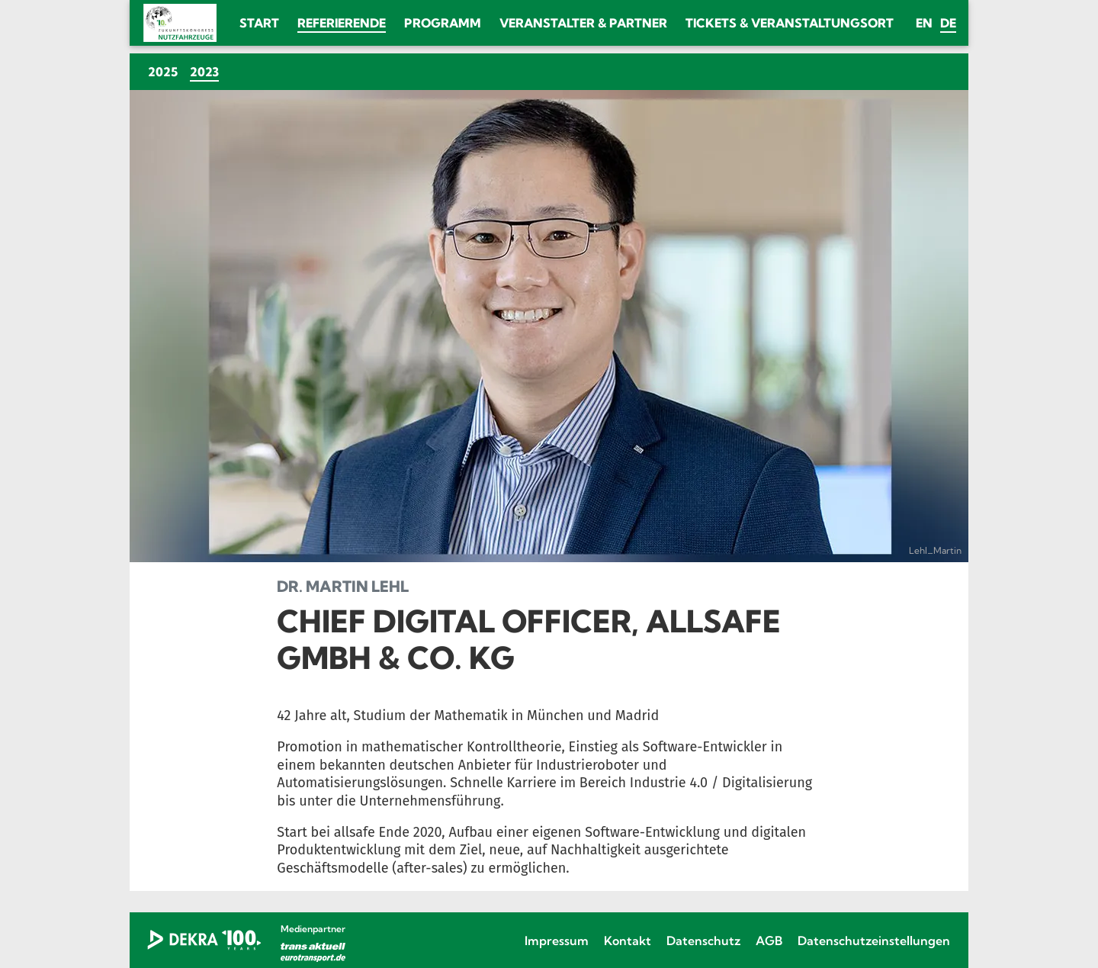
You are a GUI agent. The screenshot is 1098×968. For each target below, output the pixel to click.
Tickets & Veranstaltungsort (789, 23)
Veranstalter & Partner (583, 23)
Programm (442, 23)
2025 (163, 71)
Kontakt (627, 940)
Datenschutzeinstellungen (874, 940)
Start (259, 23)
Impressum (557, 940)
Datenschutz (703, 940)
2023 (207, 71)
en (924, 23)
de (948, 23)
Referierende (341, 23)
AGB (769, 940)
